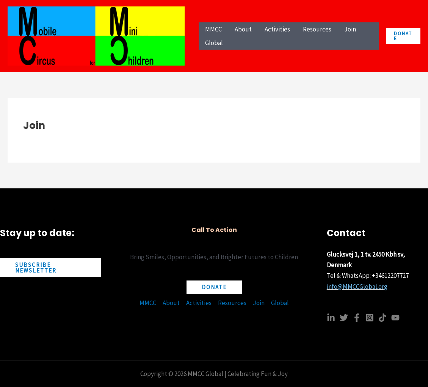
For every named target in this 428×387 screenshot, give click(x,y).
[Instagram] (369, 317)
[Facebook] (357, 317)
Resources (232, 303)
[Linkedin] (331, 317)
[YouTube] (395, 317)
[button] (403, 36)
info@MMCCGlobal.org (357, 286)
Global (280, 303)
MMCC (148, 303)
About (171, 303)
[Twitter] (344, 317)
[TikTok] (382, 317)
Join (259, 303)
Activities (199, 303)
